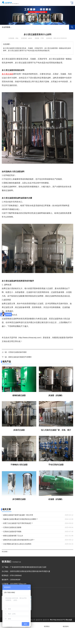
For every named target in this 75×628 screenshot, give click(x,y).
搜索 (72, 27)
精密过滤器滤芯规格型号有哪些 (20, 357)
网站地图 (68, 620)
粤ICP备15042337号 (57, 620)
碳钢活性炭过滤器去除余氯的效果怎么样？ (19, 540)
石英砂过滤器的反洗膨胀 (12, 527)
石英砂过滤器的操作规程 (17, 352)
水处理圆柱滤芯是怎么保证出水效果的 (17, 544)
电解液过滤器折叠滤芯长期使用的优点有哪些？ (20, 519)
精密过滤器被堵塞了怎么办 (13, 536)
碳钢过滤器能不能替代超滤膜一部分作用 (18, 515)
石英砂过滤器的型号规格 (12, 531)
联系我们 (47, 625)
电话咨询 (65, 625)
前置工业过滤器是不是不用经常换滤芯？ (18, 523)
